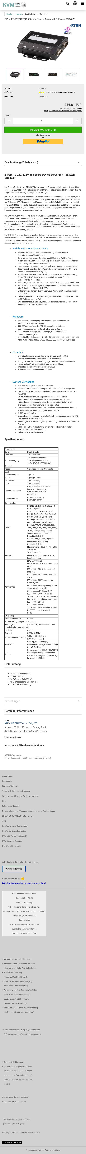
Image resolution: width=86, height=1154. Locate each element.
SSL (4, 801)
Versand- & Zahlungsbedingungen (16, 791)
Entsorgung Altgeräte (11, 806)
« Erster (9, 14)
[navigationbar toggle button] (82, 3)
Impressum (7, 781)
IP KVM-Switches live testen (14, 831)
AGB (4, 821)
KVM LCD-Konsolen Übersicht (14, 836)
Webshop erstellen (33, 1150)
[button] (8, 121)
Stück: (7, 115)
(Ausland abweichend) (67, 92)
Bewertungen (12, 701)
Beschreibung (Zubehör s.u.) (21, 162)
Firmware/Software (10, 786)
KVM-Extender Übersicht (12, 841)
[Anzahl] (43, 121)
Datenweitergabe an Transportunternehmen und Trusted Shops (28, 811)
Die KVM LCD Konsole (11, 846)
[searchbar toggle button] (67, 3)
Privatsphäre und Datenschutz (14, 826)
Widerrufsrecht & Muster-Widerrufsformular (20, 796)
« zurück (19, 14)
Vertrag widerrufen (12, 1142)
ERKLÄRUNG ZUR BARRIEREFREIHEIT (18, 816)
